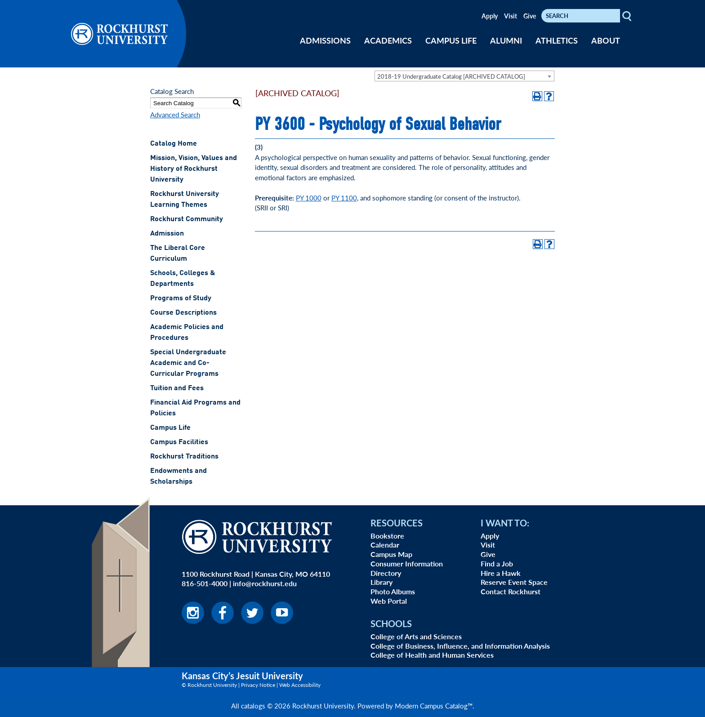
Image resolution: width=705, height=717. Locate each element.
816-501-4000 (205, 583)
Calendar (384, 544)
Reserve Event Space (514, 582)
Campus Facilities (179, 442)
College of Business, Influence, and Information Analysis (460, 646)
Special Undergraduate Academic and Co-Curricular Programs (188, 363)
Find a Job (497, 563)
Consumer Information (406, 563)
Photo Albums (392, 591)
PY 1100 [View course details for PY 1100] (344, 197)
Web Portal (388, 601)
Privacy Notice (258, 685)
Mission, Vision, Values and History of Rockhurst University (193, 169)
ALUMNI (506, 40)
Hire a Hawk (501, 573)
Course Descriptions (183, 312)
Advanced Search (175, 114)
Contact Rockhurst (510, 591)
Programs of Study (180, 298)
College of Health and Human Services (432, 655)
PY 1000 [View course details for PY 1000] (308, 197)
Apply (490, 15)
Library (381, 582)
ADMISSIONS (325, 40)
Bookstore (387, 535)
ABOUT (605, 40)
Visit (510, 15)
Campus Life (170, 428)
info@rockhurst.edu (265, 583)
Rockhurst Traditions (184, 456)
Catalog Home (173, 143)
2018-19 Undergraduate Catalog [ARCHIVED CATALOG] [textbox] (451, 76)
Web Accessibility (300, 685)
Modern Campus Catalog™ (434, 705)
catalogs (253, 705)
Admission (167, 233)
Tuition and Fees (177, 388)
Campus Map (391, 554)
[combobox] (464, 76)
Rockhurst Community (186, 219)
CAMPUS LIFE (451, 40)
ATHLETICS (556, 40)
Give (529, 15)
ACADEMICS (388, 40)
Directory (385, 573)
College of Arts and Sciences (416, 636)
